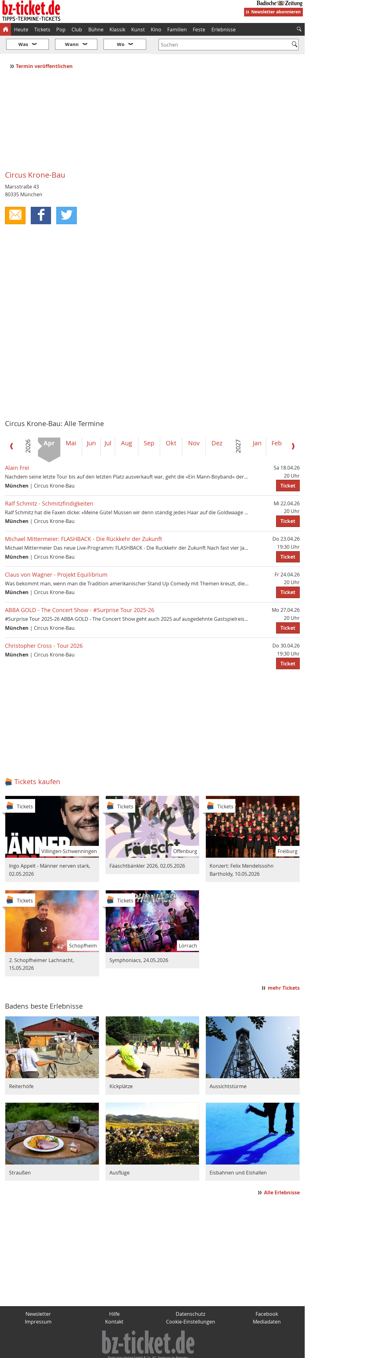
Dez (216, 424)
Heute (21, 29)
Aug (126, 424)
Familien (177, 29)
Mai (71, 424)
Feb (276, 424)
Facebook (267, 1295)
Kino (156, 29)
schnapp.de (122, 1350)
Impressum (38, 1303)
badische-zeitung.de (79, 1350)
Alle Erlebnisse (282, 1173)
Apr (49, 424)
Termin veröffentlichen (45, 47)
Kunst (138, 29)
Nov (194, 424)
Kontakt (114, 1303)
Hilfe (114, 1295)
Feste (199, 29)
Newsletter (38, 1295)
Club (77, 29)
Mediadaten (267, 1303)
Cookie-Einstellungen (190, 1303)
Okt (171, 424)
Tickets (42, 29)
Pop (61, 29)
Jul (107, 424)
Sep (149, 424)
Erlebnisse (223, 29)
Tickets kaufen (37, 763)
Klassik (117, 29)
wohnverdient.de (184, 1350)
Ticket (287, 467)
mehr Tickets (284, 969)
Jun (91, 424)
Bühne (96, 29)
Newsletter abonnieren (276, 12)
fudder (150, 1350)
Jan (257, 424)
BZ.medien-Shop (229, 1350)
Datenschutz (190, 1295)
